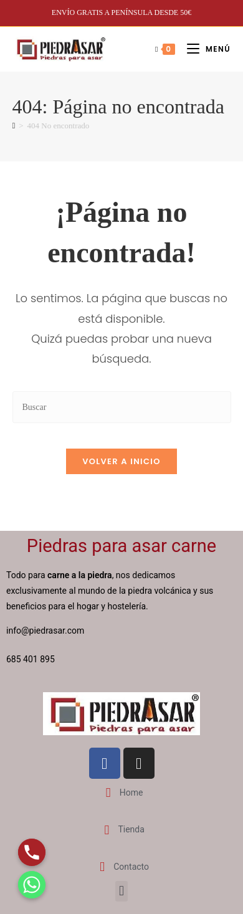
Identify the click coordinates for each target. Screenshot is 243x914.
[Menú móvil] (204, 49)
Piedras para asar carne (121, 545)
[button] (121, 891)
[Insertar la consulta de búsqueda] (121, 407)
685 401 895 (31, 659)
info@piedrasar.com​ (45, 631)
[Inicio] (14, 125)
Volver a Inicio (121, 461)
